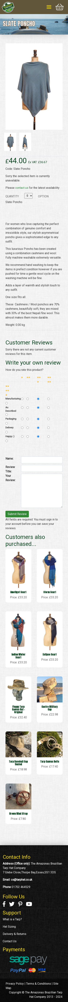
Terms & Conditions (38, 983)
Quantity (12, 196)
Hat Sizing (9, 926)
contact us (21, 188)
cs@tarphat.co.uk (21, 879)
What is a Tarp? (12, 919)
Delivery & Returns (14, 934)
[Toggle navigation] (49, 7)
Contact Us (10, 941)
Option (43, 196)
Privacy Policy (15, 983)
